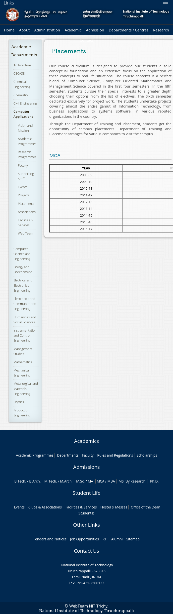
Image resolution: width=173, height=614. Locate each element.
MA (90, 481)
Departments (67, 455)
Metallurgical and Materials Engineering (25, 388)
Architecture (22, 65)
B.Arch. (35, 481)
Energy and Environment (22, 269)
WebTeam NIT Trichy (88, 606)
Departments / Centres (129, 29)
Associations (27, 212)
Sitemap (132, 539)
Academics (86, 441)
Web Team (25, 233)
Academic (73, 29)
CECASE (19, 73)
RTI (105, 539)
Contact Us (86, 550)
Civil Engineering (25, 103)
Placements (26, 203)
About (24, 29)
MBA (111, 481)
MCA (100, 481)
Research (161, 29)
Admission (95, 29)
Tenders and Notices (49, 539)
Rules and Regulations (115, 455)
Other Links (86, 524)
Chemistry (20, 95)
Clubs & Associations (45, 507)
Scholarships (147, 455)
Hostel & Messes (113, 507)
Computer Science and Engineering (22, 253)
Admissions (86, 467)
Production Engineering (21, 412)
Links (9, 2)
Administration (47, 29)
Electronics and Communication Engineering (24, 303)
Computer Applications (23, 114)
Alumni (117, 539)
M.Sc (80, 481)
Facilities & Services (25, 222)
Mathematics (22, 362)
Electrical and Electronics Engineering (22, 285)
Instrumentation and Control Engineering (25, 335)
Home (9, 29)
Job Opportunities (84, 539)
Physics (18, 402)
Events (22, 187)
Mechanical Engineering (21, 372)
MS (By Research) (133, 481)
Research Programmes (27, 154)
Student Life (87, 493)
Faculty (23, 165)
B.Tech (19, 481)
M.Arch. (66, 481)
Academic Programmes (35, 455)
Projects (23, 195)
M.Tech (50, 481)
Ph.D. (154, 481)
